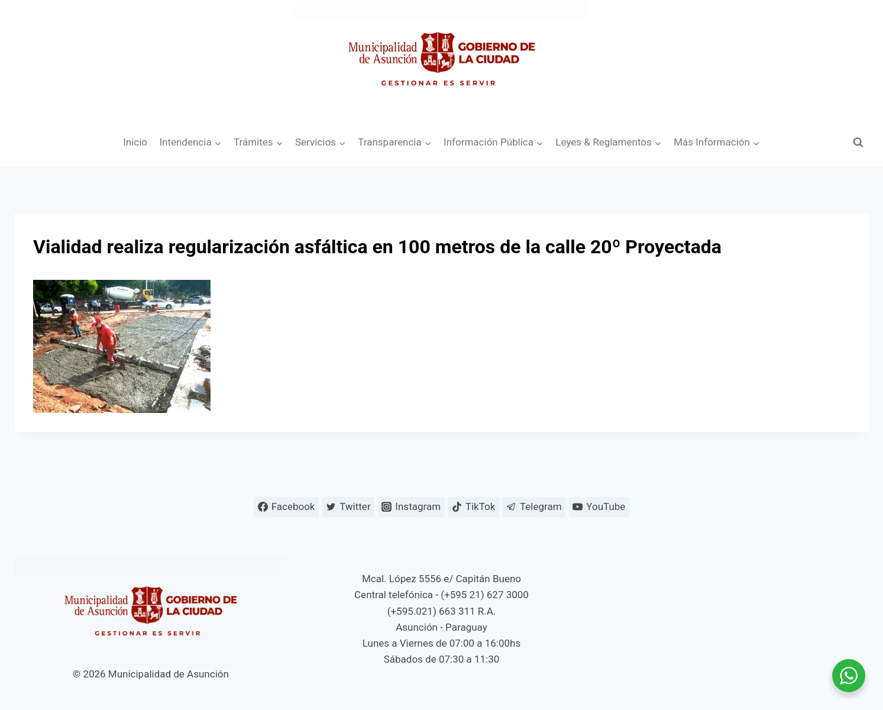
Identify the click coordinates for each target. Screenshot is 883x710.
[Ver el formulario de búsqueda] (858, 142)
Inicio (135, 142)
